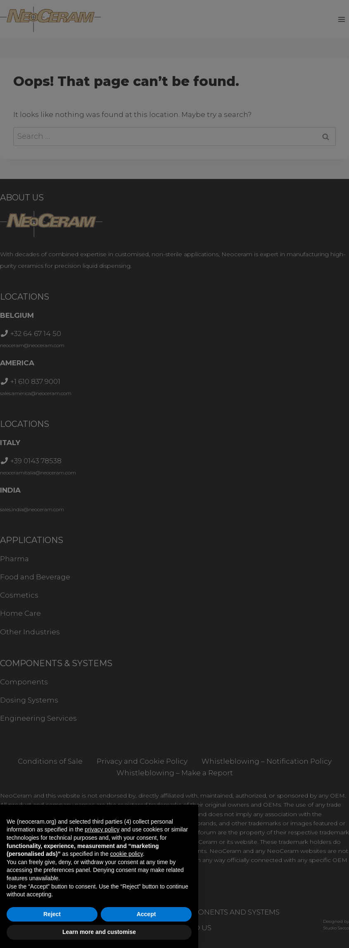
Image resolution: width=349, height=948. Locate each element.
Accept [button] (146, 914)
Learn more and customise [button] (99, 932)
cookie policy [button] (126, 853)
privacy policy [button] (102, 829)
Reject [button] (52, 914)
